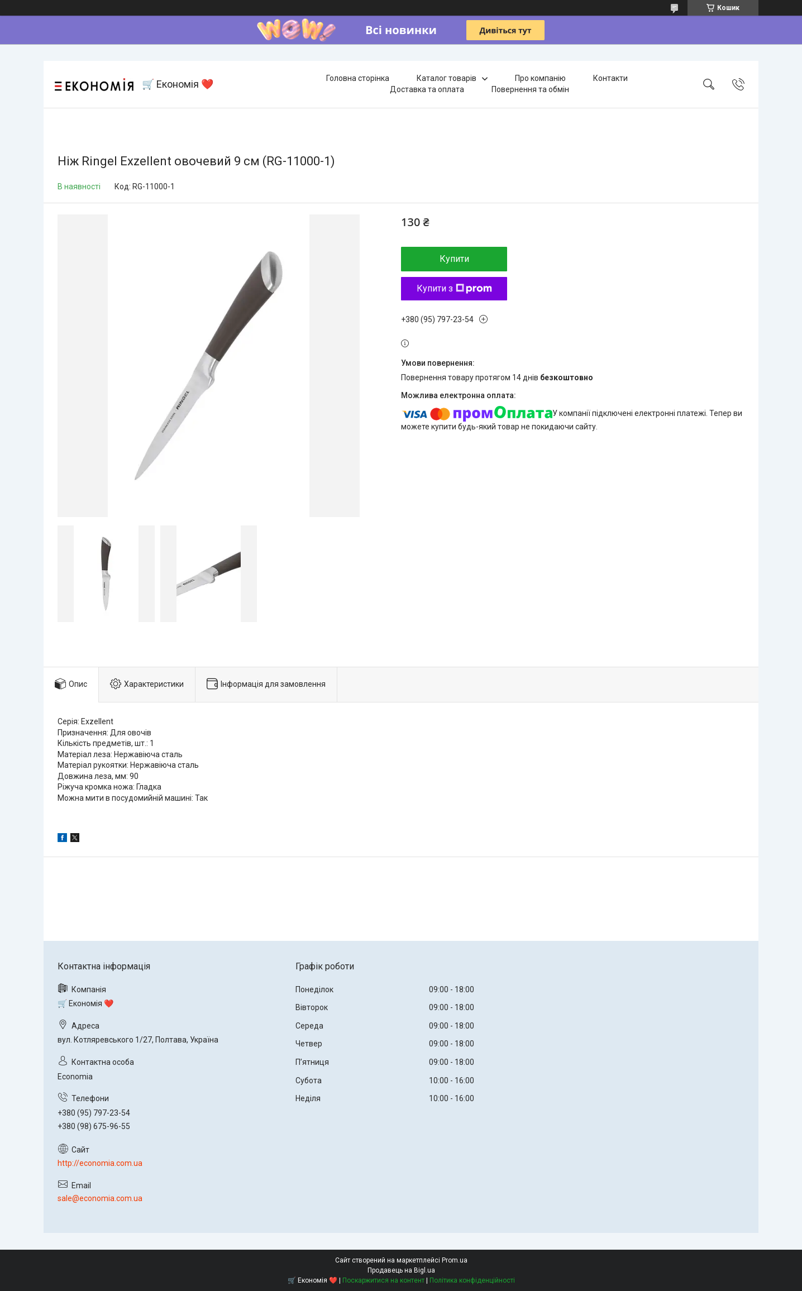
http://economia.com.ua (100, 1163)
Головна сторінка (357, 78)
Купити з (454, 288)
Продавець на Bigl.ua (401, 1270)
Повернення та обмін (530, 89)
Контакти (610, 78)
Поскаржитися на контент (383, 1280)
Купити (454, 259)
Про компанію (540, 78)
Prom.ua (454, 1260)
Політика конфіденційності (472, 1280)
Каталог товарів (446, 78)
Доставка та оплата (427, 89)
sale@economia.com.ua (100, 1198)
